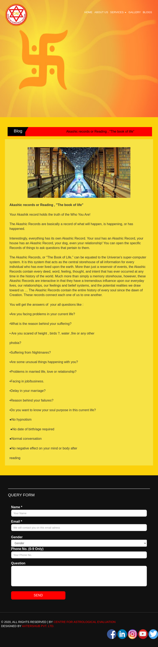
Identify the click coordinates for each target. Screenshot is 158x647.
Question (18, 563)
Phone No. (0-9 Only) (27, 549)
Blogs (147, 12)
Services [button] (118, 12)
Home (88, 12)
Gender (17, 537)
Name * (16, 507)
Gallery (134, 12)
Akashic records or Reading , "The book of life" (102, 131)
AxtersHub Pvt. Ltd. (38, 626)
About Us (101, 12)
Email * (16, 521)
